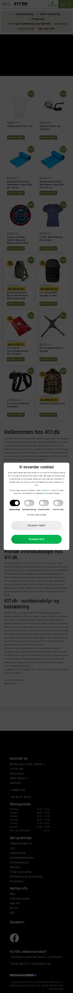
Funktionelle (44, 509)
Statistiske (58, 509)
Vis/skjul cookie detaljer (36, 514)
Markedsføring (29, 509)
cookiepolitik (46, 490)
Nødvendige (14, 509)
